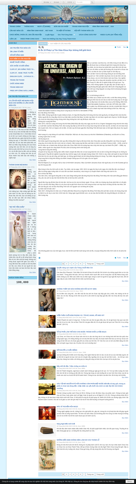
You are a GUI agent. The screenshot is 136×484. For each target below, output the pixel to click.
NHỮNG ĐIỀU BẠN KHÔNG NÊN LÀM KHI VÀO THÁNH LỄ (78, 440)
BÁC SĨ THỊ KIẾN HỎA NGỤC (67, 406)
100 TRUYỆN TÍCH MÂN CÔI (18, 96)
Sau (124, 47)
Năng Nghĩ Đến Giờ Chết (66, 424)
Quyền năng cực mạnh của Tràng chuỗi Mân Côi (75, 268)
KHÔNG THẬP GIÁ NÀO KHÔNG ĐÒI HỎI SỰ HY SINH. (77, 289)
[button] (66, 35)
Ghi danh (56, 2)
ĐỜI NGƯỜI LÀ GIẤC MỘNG (67, 350)
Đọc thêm (33, 160)
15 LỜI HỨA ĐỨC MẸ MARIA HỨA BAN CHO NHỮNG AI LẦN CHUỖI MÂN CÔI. (21, 103)
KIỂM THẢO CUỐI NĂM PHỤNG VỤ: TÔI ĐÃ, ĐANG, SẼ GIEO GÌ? (80, 315)
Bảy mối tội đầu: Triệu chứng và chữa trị (72, 366)
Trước (119, 47)
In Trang (39, 258)
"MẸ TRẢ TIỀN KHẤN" (17, 207)
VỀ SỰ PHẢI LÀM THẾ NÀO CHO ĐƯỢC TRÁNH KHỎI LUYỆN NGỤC (82, 332)
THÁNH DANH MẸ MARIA (18, 165)
